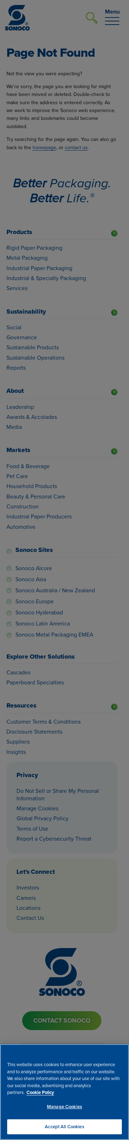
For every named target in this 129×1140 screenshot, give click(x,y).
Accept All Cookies (64, 1126)
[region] (64, 1092)
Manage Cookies (64, 1106)
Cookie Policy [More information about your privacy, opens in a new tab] (40, 1092)
